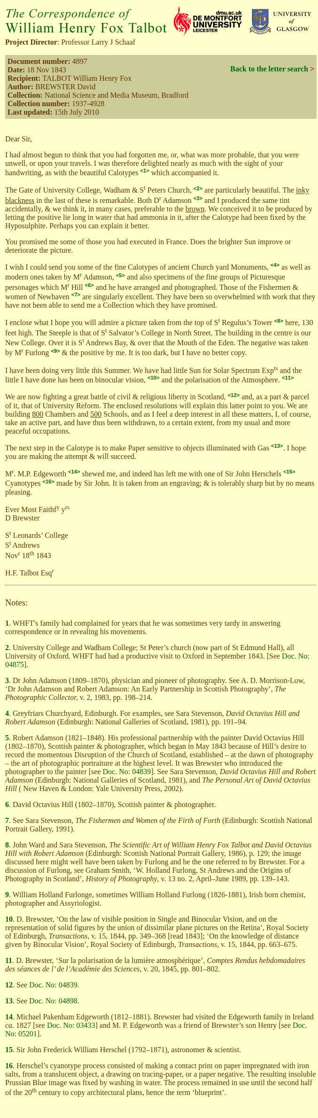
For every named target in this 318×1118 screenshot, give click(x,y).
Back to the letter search (269, 69)
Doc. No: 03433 (71, 1025)
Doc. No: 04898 (53, 1001)
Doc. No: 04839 (126, 772)
